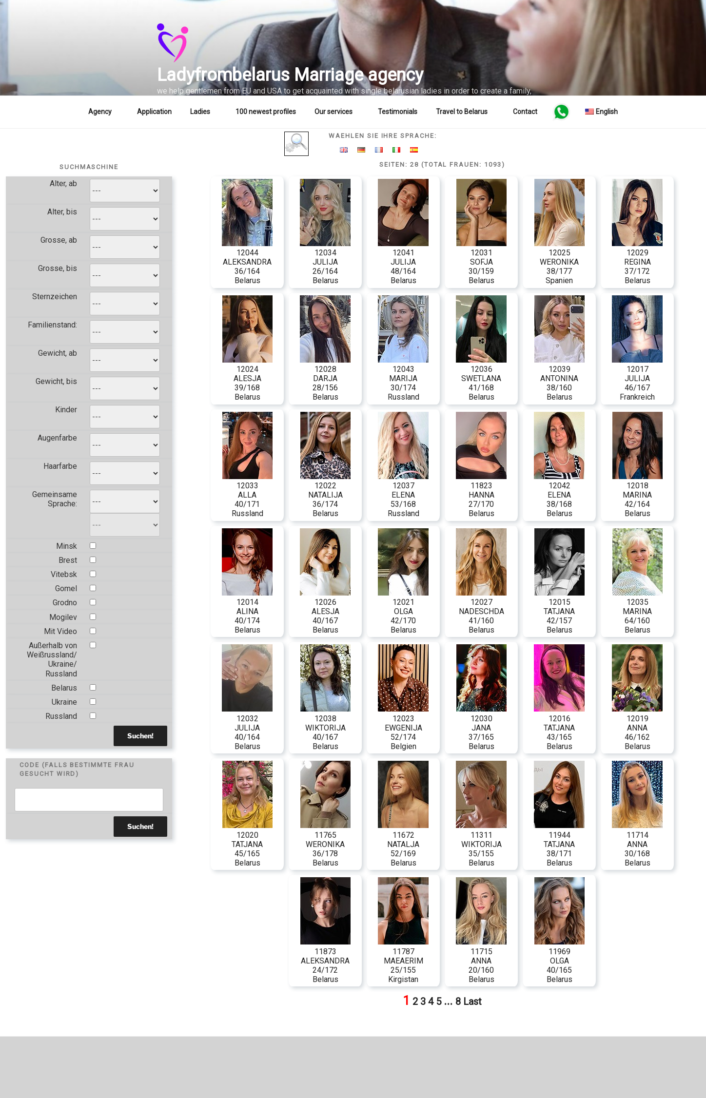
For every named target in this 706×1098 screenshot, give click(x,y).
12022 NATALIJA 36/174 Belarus (325, 495)
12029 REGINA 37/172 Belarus (637, 262)
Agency (104, 112)
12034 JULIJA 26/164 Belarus (325, 262)
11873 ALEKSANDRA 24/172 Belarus (325, 960)
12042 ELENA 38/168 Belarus (559, 495)
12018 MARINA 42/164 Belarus (637, 495)
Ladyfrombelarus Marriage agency (290, 75)
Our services (338, 112)
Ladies (204, 112)
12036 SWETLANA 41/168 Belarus (481, 378)
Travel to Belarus (466, 112)
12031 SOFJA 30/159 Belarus (481, 262)
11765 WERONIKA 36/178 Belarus (325, 844)
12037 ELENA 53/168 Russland (403, 495)
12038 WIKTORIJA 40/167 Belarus (325, 727)
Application (154, 112)
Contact (525, 112)
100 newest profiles (265, 112)
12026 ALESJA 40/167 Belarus (325, 611)
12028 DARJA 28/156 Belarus (325, 378)
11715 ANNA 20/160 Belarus (481, 960)
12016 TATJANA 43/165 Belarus (559, 727)
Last (472, 1001)
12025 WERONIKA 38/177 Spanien (559, 262)
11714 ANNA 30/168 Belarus (637, 844)
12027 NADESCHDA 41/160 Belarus (481, 611)
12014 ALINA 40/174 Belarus (247, 611)
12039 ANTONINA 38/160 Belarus (559, 378)
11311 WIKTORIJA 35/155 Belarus (481, 844)
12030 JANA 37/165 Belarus (481, 727)
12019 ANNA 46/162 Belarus (637, 727)
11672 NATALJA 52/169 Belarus (403, 844)
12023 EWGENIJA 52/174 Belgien (403, 727)
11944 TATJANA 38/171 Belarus (559, 844)
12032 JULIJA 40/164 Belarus (247, 727)
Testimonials (397, 112)
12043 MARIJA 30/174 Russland (403, 378)
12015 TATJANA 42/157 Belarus (559, 611)
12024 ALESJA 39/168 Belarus (247, 378)
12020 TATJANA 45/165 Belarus (247, 844)
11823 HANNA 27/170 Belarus (481, 495)
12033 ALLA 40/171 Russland (247, 495)
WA (561, 112)
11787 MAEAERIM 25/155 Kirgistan (403, 960)
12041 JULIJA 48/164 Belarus (403, 262)
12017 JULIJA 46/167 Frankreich (637, 378)
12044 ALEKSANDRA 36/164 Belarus (247, 262)
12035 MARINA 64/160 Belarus (637, 611)
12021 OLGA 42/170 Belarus (403, 611)
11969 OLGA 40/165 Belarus (559, 960)
